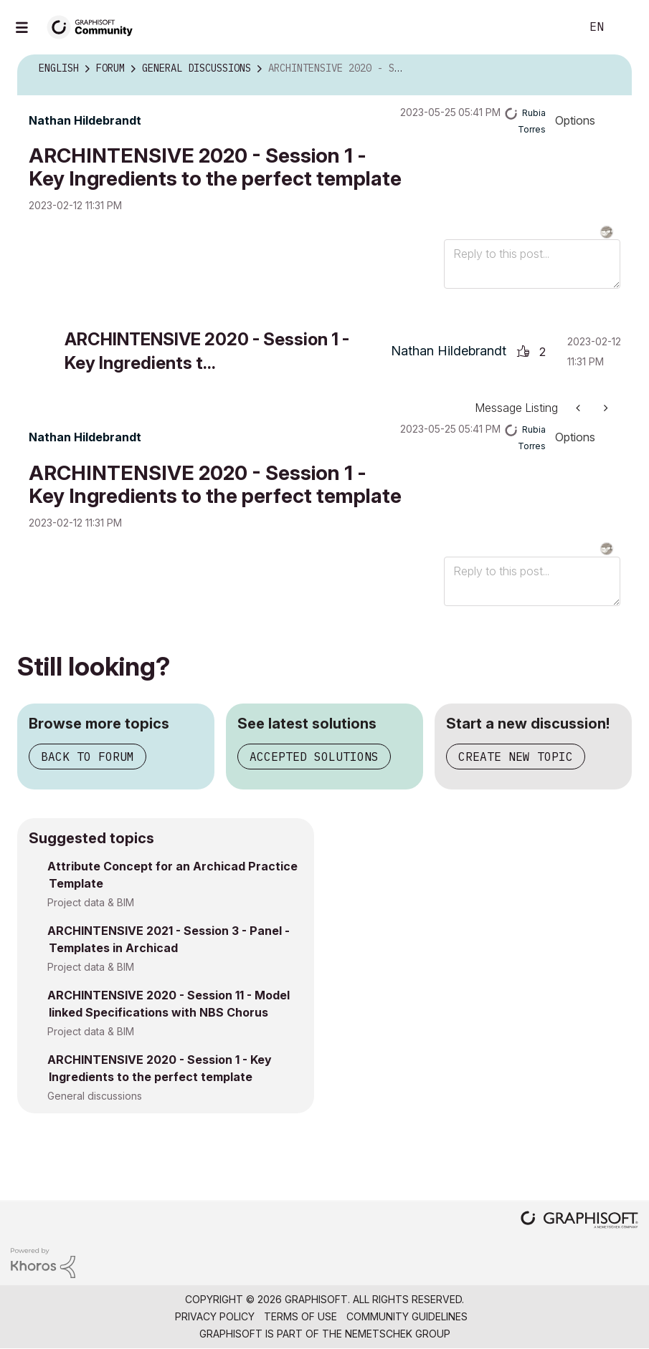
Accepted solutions (314, 756)
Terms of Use (300, 1316)
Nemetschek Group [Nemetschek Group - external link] (397, 1334)
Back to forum (87, 756)
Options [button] (575, 120)
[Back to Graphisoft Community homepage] (95, 26)
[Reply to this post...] (532, 264)
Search (553, 27)
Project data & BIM (90, 902)
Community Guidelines (407, 1316)
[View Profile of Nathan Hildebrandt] (85, 120)
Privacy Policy (215, 1316)
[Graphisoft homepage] (579, 1221)
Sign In (626, 27)
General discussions (94, 1096)
